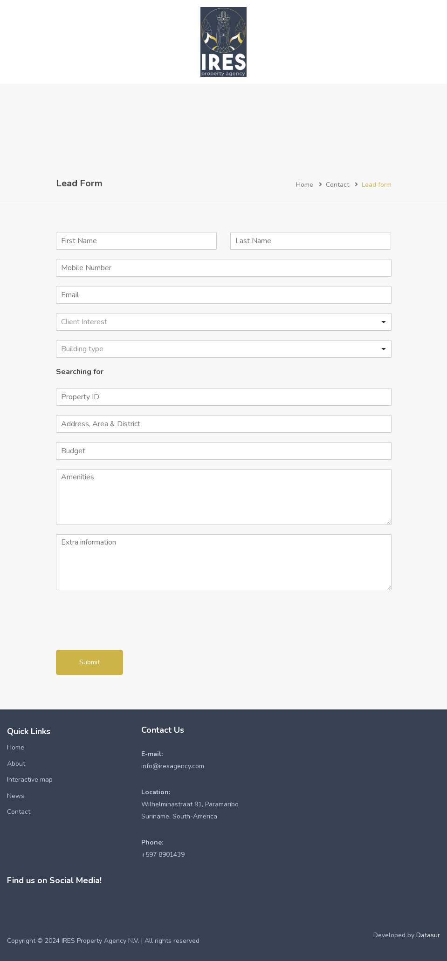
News (15, 795)
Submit (89, 662)
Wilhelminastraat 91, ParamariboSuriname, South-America (190, 804)
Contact (337, 184)
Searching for (79, 372)
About (16, 763)
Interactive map (30, 779)
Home (304, 184)
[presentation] (127, 634)
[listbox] (224, 322)
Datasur (428, 935)
